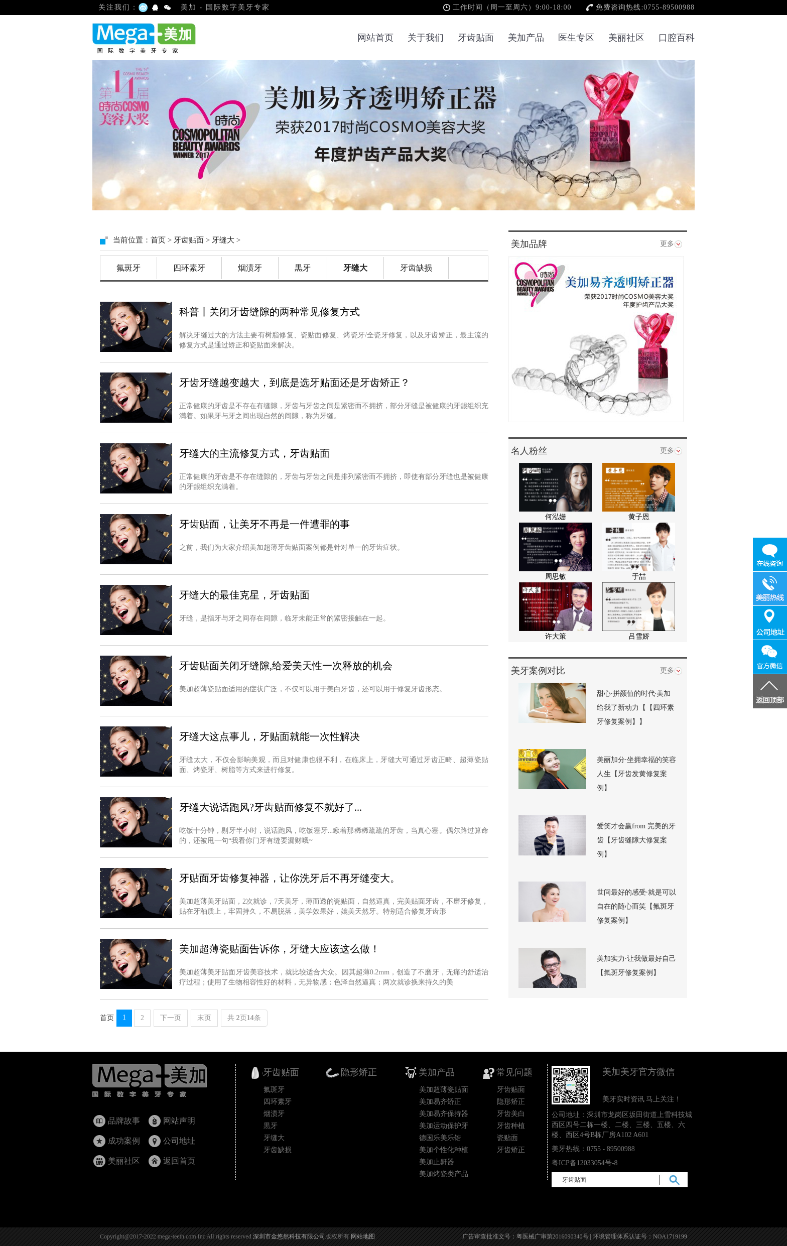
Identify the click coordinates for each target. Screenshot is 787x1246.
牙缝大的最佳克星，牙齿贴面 (244, 594)
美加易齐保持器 (443, 1113)
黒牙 (303, 268)
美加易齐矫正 (440, 1101)
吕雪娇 (638, 636)
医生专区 (576, 38)
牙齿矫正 (511, 1150)
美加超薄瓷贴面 (443, 1089)
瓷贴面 (507, 1138)
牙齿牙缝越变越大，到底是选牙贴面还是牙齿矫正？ (294, 382)
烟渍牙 (250, 268)
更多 (667, 243)
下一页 (170, 1018)
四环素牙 (189, 268)
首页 (158, 240)
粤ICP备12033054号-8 (584, 1163)
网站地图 (363, 1236)
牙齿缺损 (416, 268)
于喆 (639, 576)
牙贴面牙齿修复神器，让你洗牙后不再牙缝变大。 (289, 878)
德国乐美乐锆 (440, 1138)
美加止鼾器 (436, 1162)
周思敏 (555, 576)
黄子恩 (638, 517)
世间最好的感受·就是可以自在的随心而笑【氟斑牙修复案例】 (636, 906)
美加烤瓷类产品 (443, 1174)
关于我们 (426, 38)
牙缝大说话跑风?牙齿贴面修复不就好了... (270, 807)
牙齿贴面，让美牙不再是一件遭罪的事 (264, 524)
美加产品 (526, 38)
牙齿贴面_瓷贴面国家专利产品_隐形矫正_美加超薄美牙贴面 (158, 1083)
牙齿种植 (511, 1126)
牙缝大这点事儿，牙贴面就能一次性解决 (269, 736)
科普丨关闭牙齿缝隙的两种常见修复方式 (269, 311)
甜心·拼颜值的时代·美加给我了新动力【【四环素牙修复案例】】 (635, 707)
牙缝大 (223, 240)
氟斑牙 (128, 268)
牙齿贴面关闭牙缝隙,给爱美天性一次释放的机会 (285, 665)
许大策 (555, 636)
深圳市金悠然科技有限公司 (289, 1236)
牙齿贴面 (476, 38)
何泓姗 (555, 517)
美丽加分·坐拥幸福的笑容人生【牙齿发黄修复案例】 (636, 774)
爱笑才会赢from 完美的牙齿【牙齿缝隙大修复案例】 (636, 840)
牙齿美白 (511, 1113)
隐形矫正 (511, 1101)
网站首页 (375, 38)
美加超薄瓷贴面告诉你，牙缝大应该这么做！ (279, 948)
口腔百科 (677, 38)
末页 (204, 1018)
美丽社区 (626, 38)
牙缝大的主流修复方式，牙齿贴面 (254, 453)
